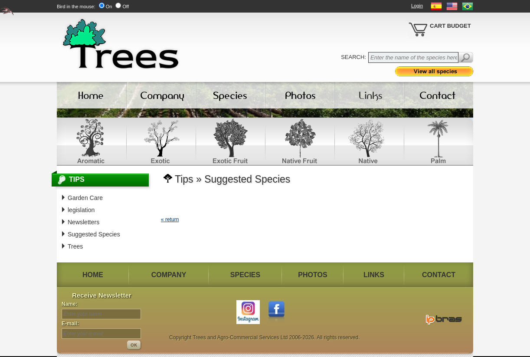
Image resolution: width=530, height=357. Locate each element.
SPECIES (245, 274)
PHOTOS (312, 274)
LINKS (373, 274)
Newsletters (83, 222)
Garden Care (85, 197)
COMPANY (168, 274)
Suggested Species (94, 234)
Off (125, 6)
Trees (75, 246)
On (109, 6)
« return (170, 219)
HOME (92, 274)
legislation (81, 209)
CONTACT (438, 274)
